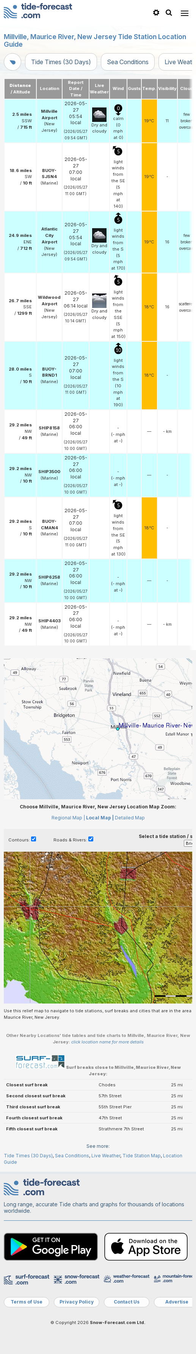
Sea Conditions (128, 62)
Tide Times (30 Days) (61, 62)
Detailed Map (130, 818)
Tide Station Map (141, 1155)
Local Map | (100, 818)
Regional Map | (68, 818)
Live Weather (105, 1155)
